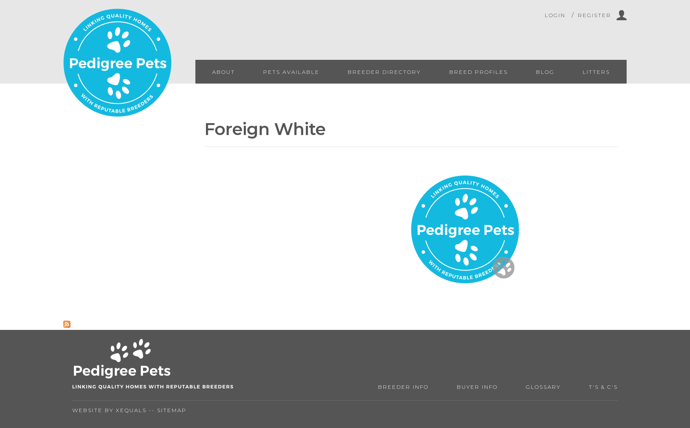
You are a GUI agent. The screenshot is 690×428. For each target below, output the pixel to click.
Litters (596, 72)
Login (555, 15)
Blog (545, 72)
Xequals (131, 410)
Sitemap (172, 410)
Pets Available (291, 72)
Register (594, 15)
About (223, 72)
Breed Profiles (478, 72)
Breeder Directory (384, 72)
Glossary (543, 387)
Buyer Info (477, 387)
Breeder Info (403, 387)
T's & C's (603, 387)
